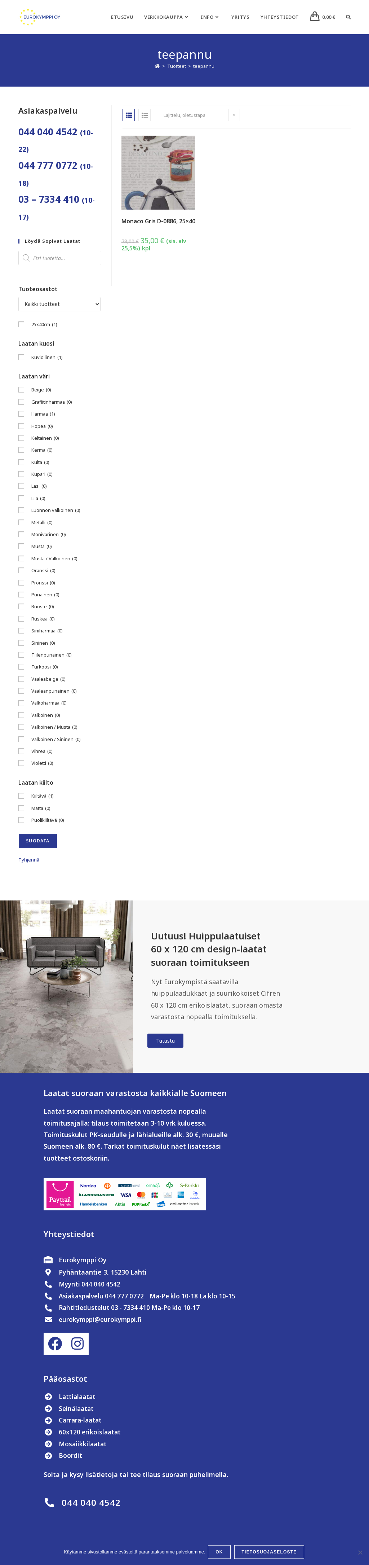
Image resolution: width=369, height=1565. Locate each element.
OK (220, 1552)
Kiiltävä (42, 796)
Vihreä (42, 751)
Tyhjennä (28, 859)
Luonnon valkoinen (55, 510)
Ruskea (43, 619)
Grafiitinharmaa (51, 402)
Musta (41, 546)
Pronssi (43, 583)
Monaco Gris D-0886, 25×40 (158, 221)
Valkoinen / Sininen (56, 739)
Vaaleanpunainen (54, 691)
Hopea (42, 426)
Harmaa (43, 414)
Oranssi (43, 570)
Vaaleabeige (48, 679)
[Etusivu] (157, 66)
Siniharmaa (47, 631)
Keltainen (45, 438)
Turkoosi (44, 667)
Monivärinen (48, 534)
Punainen (45, 595)
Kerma (42, 450)
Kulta (40, 462)
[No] (360, 1552)
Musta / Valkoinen (54, 558)
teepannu (203, 66)
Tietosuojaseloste (270, 1552)
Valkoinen (45, 715)
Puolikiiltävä (47, 820)
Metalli (42, 522)
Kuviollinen (47, 357)
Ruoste (42, 606)
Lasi (39, 486)
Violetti (42, 763)
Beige (41, 390)
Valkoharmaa (49, 703)
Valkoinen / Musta (54, 727)
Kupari (42, 474)
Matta (40, 808)
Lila (38, 498)
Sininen (43, 643)
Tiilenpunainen (51, 655)
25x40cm (44, 324)
